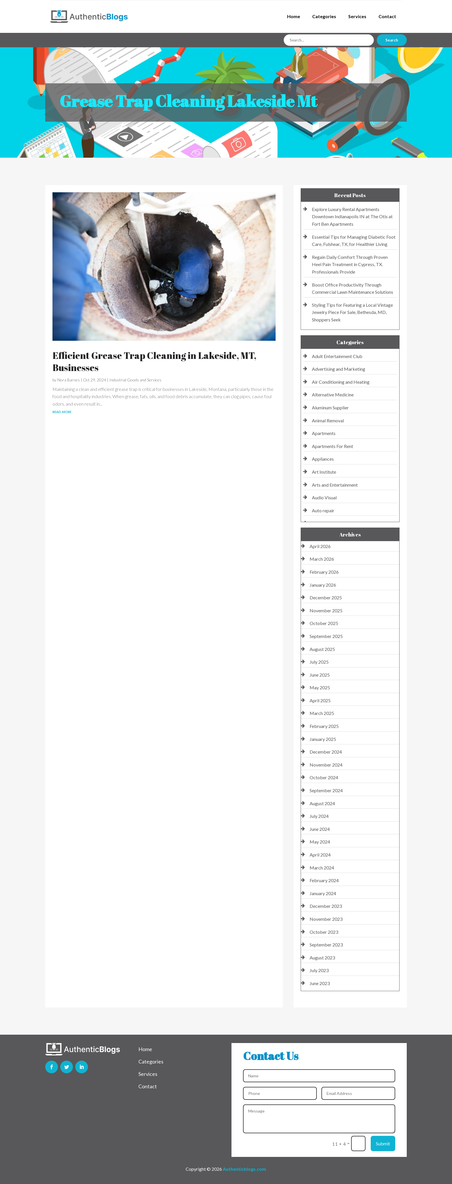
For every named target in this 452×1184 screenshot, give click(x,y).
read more (61, 411)
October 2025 (324, 623)
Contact (387, 16)
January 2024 (323, 893)
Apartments (324, 433)
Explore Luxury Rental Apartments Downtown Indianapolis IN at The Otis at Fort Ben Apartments (352, 216)
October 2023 (324, 932)
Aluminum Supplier (330, 407)
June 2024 (320, 829)
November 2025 (326, 610)
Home (293, 16)
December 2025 (326, 597)
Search (391, 40)
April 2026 (320, 546)
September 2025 (326, 636)
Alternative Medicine (333, 394)
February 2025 (324, 726)
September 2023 (326, 944)
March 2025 (322, 713)
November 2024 (326, 764)
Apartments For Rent (332, 446)
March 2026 (322, 559)
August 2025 (322, 649)
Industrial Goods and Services (135, 379)
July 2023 (319, 970)
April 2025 (320, 700)
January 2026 (323, 585)
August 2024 (322, 803)
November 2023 (326, 919)
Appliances (323, 459)
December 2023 (326, 906)
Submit (383, 1143)
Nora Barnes (68, 379)
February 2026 (324, 572)
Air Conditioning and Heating (341, 382)
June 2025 (320, 674)
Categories (324, 16)
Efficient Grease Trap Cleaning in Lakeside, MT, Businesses (154, 361)
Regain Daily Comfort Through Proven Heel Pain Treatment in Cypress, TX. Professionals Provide (350, 264)
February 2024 (324, 880)
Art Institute (324, 472)
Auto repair (323, 510)
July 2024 (319, 816)
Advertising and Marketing (338, 369)
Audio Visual (324, 497)
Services (357, 16)
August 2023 (322, 957)
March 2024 (322, 867)
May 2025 (320, 687)
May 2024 (320, 841)
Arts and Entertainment (335, 484)
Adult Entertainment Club (337, 356)
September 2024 (326, 790)
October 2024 (324, 777)
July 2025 (319, 662)
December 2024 (326, 751)
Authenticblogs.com (244, 1169)
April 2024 (320, 854)
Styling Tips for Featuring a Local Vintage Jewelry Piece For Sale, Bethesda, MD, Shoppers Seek (352, 312)
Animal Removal (328, 420)
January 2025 (323, 739)
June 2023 (320, 983)
